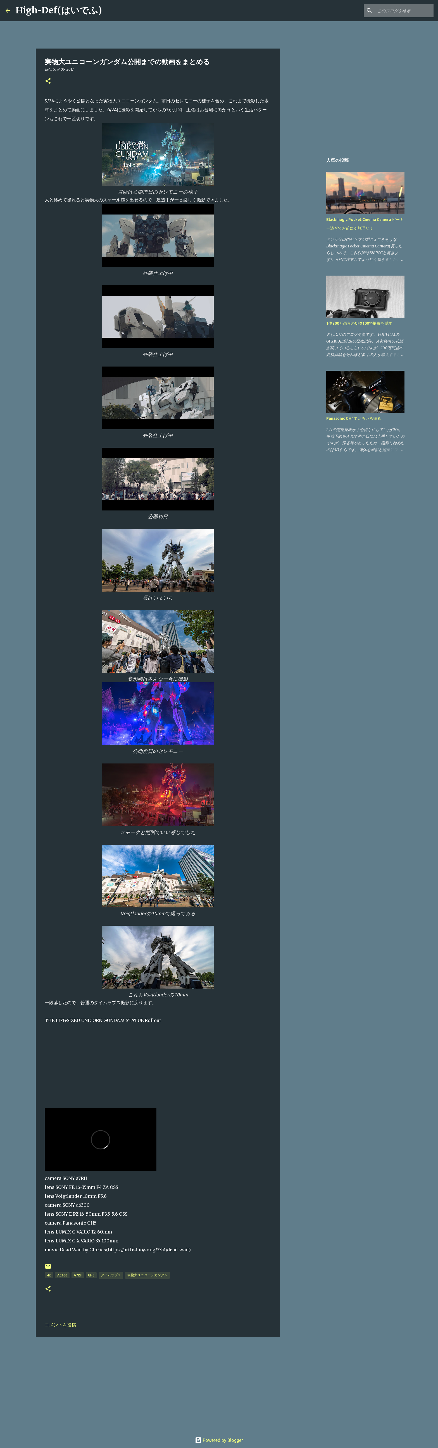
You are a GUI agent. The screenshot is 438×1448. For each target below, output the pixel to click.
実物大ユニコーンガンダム (147, 1275)
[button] (48, 81)
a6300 (62, 1275)
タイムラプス (111, 1275)
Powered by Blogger (219, 1440)
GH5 (91, 1275)
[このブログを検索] (404, 10)
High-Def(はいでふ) (59, 10)
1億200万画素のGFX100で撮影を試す (359, 323)
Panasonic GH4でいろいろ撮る (353, 418)
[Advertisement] (158, 1384)
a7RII (78, 1275)
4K (49, 1275)
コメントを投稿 (60, 1324)
